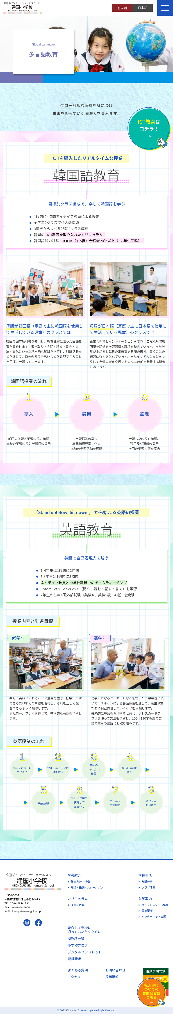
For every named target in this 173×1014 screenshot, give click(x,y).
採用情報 (112, 977)
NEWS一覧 (76, 939)
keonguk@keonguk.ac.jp (26, 911)
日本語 (142, 8)
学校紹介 (74, 875)
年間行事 (147, 881)
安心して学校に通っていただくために (84, 930)
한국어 (122, 8)
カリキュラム (78, 899)
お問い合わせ (115, 970)
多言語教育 (77, 905)
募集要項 (147, 910)
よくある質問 (78, 970)
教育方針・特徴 (80, 881)
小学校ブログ (78, 945)
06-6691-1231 (21, 903)
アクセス (74, 977)
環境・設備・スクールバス (87, 887)
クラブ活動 (148, 887)
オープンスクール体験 (155, 905)
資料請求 (74, 959)
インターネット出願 (154, 916)
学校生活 (145, 875)
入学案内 (145, 899)
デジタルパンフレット (85, 952)
